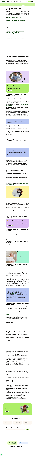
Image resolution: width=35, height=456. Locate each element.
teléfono (19, 449)
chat (15, 449)
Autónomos (8, 1)
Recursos (17, 1)
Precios (20, 1)
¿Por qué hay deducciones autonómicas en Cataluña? (14, 17)
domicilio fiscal (12, 293)
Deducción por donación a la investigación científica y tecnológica (15, 31)
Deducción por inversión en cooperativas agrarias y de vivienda (15, 37)
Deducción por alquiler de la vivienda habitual (13, 24)
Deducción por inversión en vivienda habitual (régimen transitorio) (15, 38)
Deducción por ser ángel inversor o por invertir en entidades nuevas (16, 33)
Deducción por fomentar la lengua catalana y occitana (14, 30)
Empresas (11, 1)
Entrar (26, 1)
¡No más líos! (9, 90)
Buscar (27, 429)
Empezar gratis (31, 1)
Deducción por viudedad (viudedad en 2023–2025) (13, 21)
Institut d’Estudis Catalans (11, 211)
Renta (14, 1)
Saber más (7, 411)
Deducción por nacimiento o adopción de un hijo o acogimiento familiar (16, 20)
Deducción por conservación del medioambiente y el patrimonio (15, 32)
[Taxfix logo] (3, 1)
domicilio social (17, 293)
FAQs (21, 439)
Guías (9, 11)
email (17, 449)
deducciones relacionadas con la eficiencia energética (13, 396)
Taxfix (7, 11)
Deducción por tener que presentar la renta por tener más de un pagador (16, 34)
